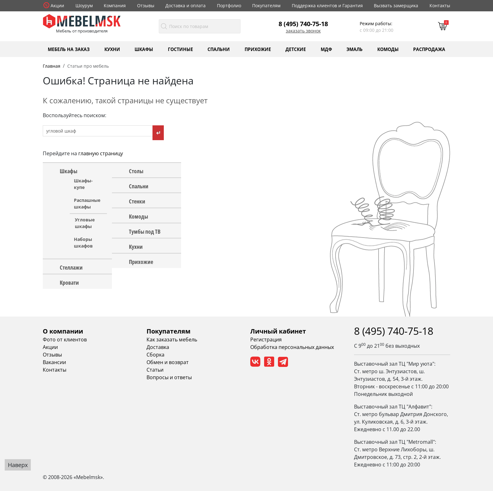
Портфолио (229, 6)
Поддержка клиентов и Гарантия (327, 6)
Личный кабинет (278, 331)
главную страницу (100, 153)
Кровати (69, 282)
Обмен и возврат (168, 362)
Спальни (219, 49)
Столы (136, 170)
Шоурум (84, 6)
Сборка (155, 354)
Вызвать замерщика (396, 6)
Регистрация (266, 339)
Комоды (388, 49)
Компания (115, 6)
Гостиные (180, 49)
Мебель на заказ (69, 49)
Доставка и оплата (185, 6)
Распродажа (429, 49)
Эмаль (354, 49)
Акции (57, 6)
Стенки (137, 200)
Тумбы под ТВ (144, 231)
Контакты (439, 6)
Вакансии (54, 362)
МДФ (326, 49)
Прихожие (258, 49)
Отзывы (145, 6)
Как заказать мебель (172, 339)
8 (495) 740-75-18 (303, 23)
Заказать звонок (303, 31)
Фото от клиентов (65, 339)
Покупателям (266, 6)
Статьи (155, 369)
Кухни (112, 49)
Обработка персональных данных (292, 347)
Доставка (158, 347)
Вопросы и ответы (169, 377)
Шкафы (144, 49)
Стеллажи (71, 267)
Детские (295, 49)
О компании (63, 331)
